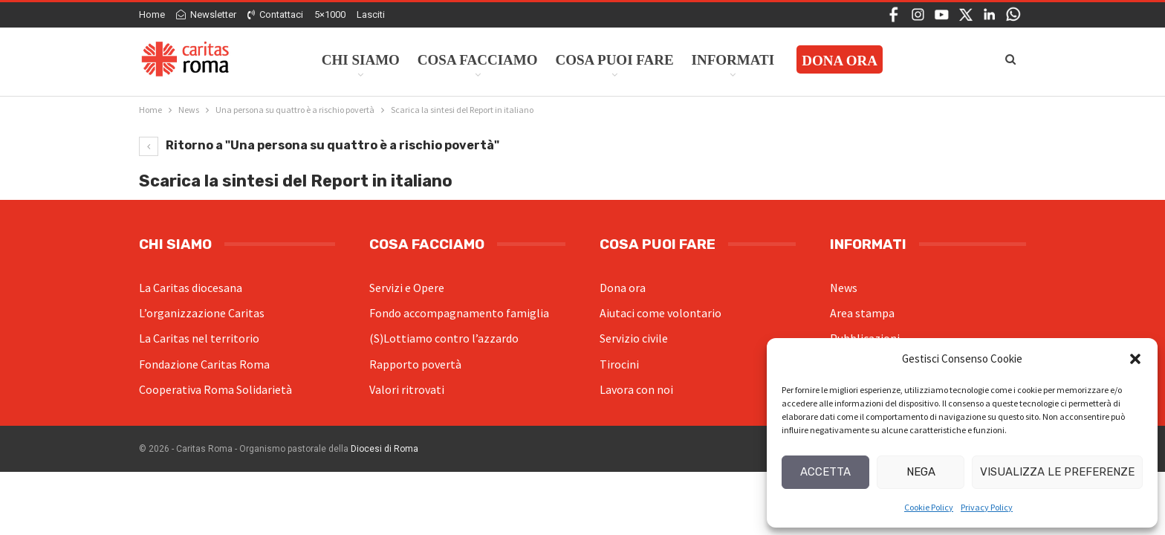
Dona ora (623, 287)
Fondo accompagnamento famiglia (459, 312)
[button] (1135, 358)
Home (152, 14)
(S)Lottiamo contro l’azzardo (444, 338)
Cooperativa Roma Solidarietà (215, 389)
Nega (920, 472)
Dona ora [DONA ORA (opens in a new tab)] (839, 60)
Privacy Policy (987, 507)
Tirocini (619, 364)
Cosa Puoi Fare (615, 60)
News (843, 287)
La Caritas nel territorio (199, 338)
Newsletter (206, 14)
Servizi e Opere (406, 287)
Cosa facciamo (478, 60)
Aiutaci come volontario (660, 312)
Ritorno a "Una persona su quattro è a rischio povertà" (319, 145)
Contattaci (275, 14)
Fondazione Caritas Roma (204, 364)
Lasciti (371, 14)
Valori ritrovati (406, 389)
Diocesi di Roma (384, 449)
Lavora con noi (636, 389)
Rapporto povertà (415, 364)
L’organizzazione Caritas (202, 312)
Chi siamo (361, 60)
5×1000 (329, 14)
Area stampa (862, 312)
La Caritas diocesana (190, 287)
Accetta (825, 472)
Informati (733, 60)
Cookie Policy (928, 507)
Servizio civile (634, 338)
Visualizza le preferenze (1057, 472)
